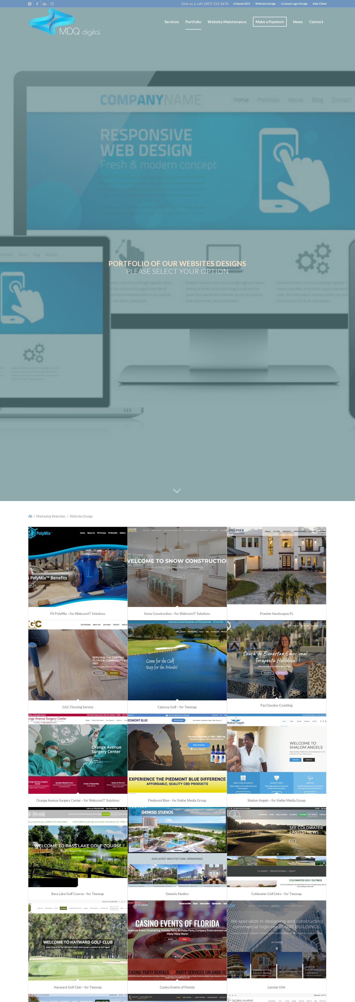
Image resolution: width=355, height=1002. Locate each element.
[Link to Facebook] (37, 3)
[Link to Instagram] (52, 3)
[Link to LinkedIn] (44, 3)
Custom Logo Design (294, 3)
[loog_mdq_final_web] (64, 21)
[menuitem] (242, 3)
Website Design (265, 3)
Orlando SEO (241, 3)
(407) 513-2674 (216, 3)
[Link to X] (29, 3)
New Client (320, 3)
